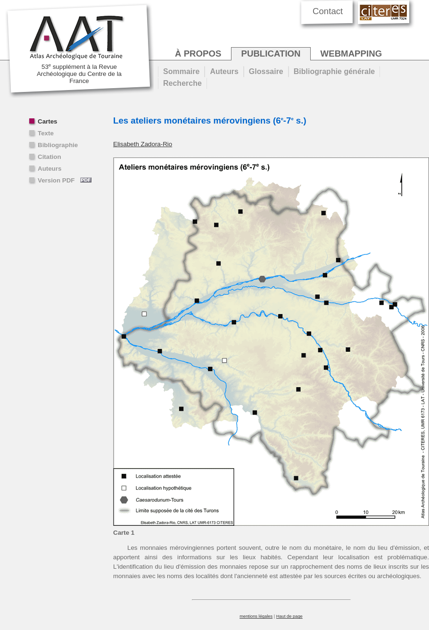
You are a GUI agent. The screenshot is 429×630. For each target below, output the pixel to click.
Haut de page (289, 616)
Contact (328, 11)
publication (270, 53)
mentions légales (255, 616)
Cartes (48, 121)
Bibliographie (58, 145)
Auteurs (49, 168)
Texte (46, 133)
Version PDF (64, 180)
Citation (49, 156)
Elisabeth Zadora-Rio (142, 144)
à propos (198, 53)
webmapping (351, 53)
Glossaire (266, 71)
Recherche (182, 83)
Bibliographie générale (334, 71)
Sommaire (181, 71)
